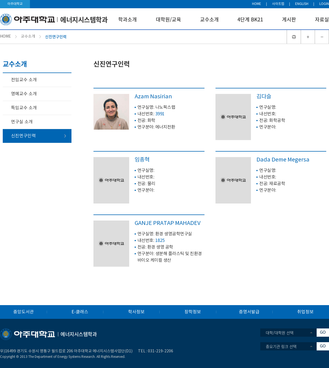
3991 (160, 113)
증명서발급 (249, 312)
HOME (256, 4)
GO (323, 332)
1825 (160, 240)
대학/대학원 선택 (280, 332)
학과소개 (127, 19)
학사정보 (136, 312)
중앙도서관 (23, 312)
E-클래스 (79, 312)
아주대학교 (15, 4)
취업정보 (305, 312)
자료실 (322, 19)
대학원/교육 (168, 19)
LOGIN (324, 4)
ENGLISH (301, 4)
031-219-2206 (160, 351)
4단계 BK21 (250, 19)
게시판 (289, 19)
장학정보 (192, 312)
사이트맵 (278, 4)
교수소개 (209, 19)
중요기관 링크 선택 (281, 346)
